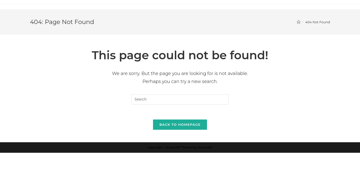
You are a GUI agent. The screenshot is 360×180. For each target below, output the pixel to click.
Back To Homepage (180, 124)
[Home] (298, 22)
